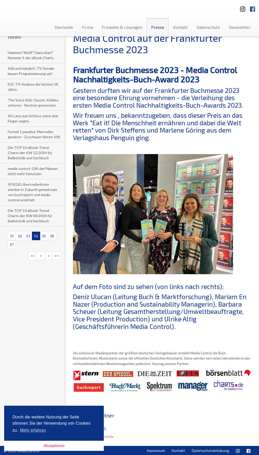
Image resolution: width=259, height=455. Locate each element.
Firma (87, 27)
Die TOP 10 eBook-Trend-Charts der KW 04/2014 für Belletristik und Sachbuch (30, 215)
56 (52, 236)
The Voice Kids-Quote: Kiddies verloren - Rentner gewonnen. (33, 102)
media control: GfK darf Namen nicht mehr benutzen (33, 171)
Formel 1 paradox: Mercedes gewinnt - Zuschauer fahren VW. (34, 134)
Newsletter (240, 27)
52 (20, 236)
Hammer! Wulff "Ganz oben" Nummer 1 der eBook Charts (31, 55)
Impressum (156, 450)
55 (44, 236)
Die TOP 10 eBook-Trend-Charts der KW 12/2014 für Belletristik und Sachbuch (30, 152)
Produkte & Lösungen (122, 27)
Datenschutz (208, 27)
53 (28, 236)
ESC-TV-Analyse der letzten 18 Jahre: (33, 87)
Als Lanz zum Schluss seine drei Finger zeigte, (33, 118)
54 (36, 236)
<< (33, 255)
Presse (157, 27)
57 (11, 244)
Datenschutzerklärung (210, 450)
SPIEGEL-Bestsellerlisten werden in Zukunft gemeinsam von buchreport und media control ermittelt (32, 192)
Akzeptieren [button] (54, 446)
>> (56, 255)
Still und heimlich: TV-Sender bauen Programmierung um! (31, 71)
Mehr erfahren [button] (33, 430)
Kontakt (180, 27)
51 (12, 236)
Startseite (63, 27)
